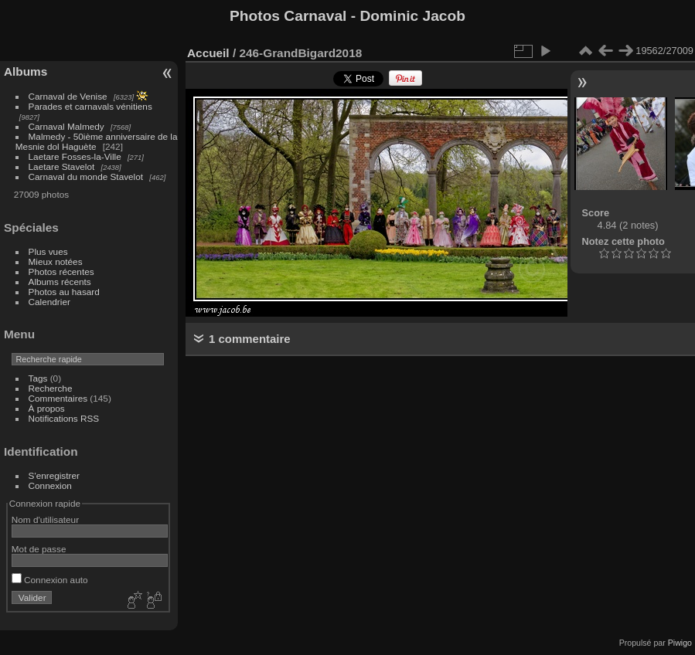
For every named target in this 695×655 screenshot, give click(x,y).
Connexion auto (50, 580)
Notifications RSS (64, 418)
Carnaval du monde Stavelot (86, 176)
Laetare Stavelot (62, 166)
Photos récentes (61, 271)
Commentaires (58, 398)
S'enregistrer (54, 475)
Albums (25, 71)
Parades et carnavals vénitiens (90, 106)
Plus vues (48, 251)
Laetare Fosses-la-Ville (75, 156)
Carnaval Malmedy (66, 126)
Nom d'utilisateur (45, 519)
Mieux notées (56, 261)
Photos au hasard (64, 292)
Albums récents (60, 282)
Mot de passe (39, 549)
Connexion (50, 485)
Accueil (208, 52)
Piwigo (680, 642)
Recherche (51, 388)
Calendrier (49, 302)
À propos (47, 408)
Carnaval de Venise (68, 96)
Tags (38, 378)
